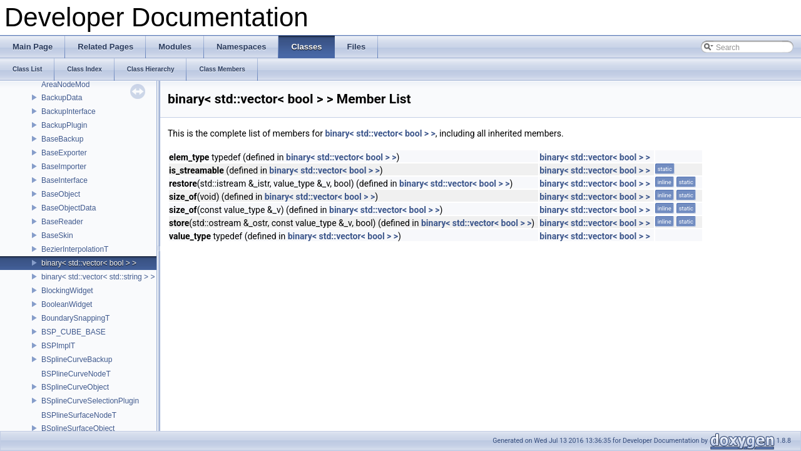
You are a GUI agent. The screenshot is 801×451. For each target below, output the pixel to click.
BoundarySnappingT (75, 318)
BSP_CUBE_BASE (73, 332)
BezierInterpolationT (74, 249)
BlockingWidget (67, 290)
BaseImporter (63, 166)
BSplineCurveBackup (76, 359)
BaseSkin (57, 235)
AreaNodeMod (65, 84)
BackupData (61, 97)
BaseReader (62, 221)
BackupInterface (68, 111)
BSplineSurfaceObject (78, 428)
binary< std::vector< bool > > (88, 263)
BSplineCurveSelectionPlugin (90, 401)
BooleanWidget (66, 304)
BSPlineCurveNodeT (76, 374)
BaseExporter (64, 152)
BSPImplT (58, 345)
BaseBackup (62, 139)
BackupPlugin (64, 125)
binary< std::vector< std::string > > (98, 276)
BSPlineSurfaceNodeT (78, 415)
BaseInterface (64, 180)
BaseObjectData (68, 208)
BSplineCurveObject (75, 387)
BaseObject (60, 194)
